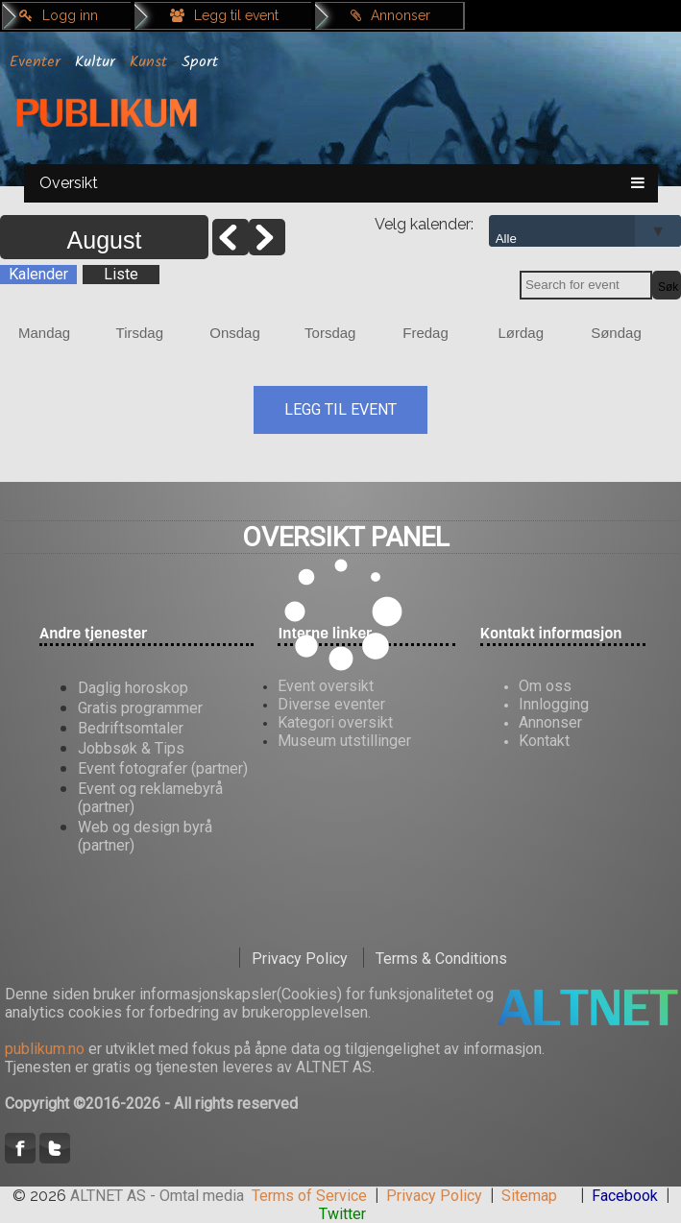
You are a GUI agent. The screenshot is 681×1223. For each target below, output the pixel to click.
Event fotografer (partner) (163, 768)
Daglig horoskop (133, 688)
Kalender (38, 274)
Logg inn (58, 15)
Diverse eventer (331, 704)
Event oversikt (326, 686)
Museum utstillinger (344, 740)
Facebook (625, 1196)
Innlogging (554, 704)
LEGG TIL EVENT (340, 409)
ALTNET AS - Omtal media (157, 1196)
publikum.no (45, 1049)
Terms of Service (309, 1196)
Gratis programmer (140, 708)
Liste (121, 274)
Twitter (342, 1214)
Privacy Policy (300, 958)
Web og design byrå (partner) (145, 836)
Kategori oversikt (335, 722)
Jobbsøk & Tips (131, 748)
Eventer (35, 62)
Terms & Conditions (441, 958)
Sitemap (529, 1196)
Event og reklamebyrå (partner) (150, 797)
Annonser (390, 15)
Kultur (95, 62)
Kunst (148, 62)
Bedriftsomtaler (130, 728)
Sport (200, 62)
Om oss (545, 686)
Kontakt (544, 740)
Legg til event (224, 15)
